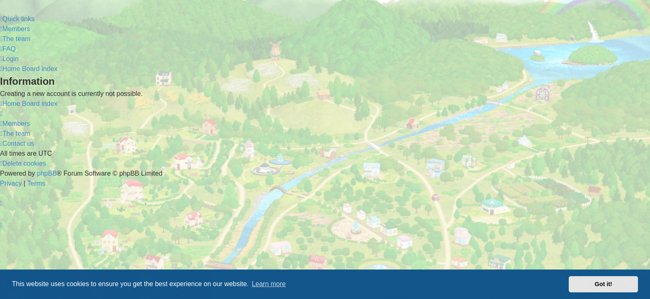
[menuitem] (15, 29)
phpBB (47, 173)
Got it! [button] (603, 284)
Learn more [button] (269, 283)
